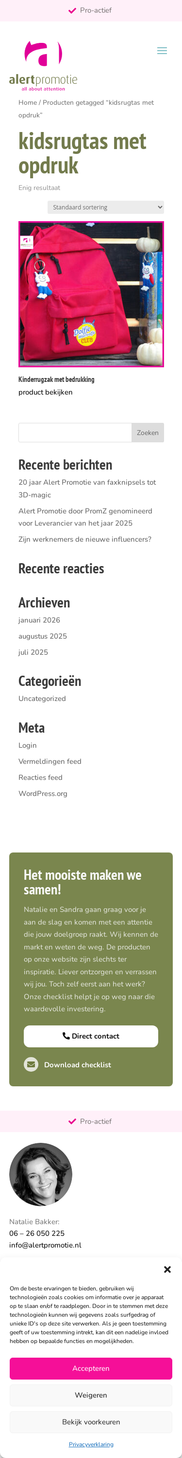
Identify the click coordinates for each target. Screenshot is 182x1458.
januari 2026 (39, 620)
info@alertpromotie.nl (45, 1245)
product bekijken (45, 392)
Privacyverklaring (91, 1444)
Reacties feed (40, 777)
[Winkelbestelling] (106, 207)
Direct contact (91, 1036)
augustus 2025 (42, 636)
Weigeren (91, 1395)
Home (27, 102)
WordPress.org (42, 793)
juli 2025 (33, 652)
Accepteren (91, 1368)
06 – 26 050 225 (37, 1233)
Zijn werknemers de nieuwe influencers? (84, 539)
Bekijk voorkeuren (91, 1422)
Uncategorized (42, 698)
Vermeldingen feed (50, 761)
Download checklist (67, 1065)
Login (27, 745)
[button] (167, 1269)
